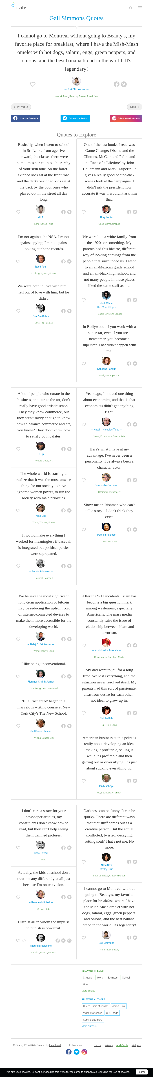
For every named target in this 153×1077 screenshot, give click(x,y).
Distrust (52, 957)
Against (44, 277)
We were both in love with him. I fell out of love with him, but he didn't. (43, 296)
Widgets (136, 1049)
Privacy (109, 1049)
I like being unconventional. (43, 668)
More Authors (89, 1030)
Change (116, 228)
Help (43, 864)
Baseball (48, 582)
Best (65, 97)
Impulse (35, 957)
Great (86, 989)
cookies (26, 1072)
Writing (37, 742)
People (100, 318)
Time (108, 729)
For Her (44, 327)
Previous (22, 107)
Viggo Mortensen (92, 1017)
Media (121, 661)
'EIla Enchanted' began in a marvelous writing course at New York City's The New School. (43, 711)
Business (105, 797)
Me (107, 380)
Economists (119, 440)
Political (39, 582)
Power (51, 527)
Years (96, 440)
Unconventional (49, 692)
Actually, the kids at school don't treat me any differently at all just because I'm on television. (43, 882)
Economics (106, 440)
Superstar (114, 380)
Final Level (55, 1049)
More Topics (88, 995)
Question (112, 661)
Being (38, 692)
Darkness (103, 880)
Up (103, 729)
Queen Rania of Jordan (95, 1010)
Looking (36, 277)
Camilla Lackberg (92, 1024)
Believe (44, 655)
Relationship (100, 661)
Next (133, 107)
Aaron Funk (118, 1010)
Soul (95, 880)
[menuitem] (97, 1050)
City (52, 742)
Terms (97, 1049)
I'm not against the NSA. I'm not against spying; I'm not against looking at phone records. (43, 247)
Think (104, 545)
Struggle (87, 982)
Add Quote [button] (122, 1049)
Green (82, 97)
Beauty (73, 97)
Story (114, 545)
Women (43, 527)
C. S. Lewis (112, 1017)
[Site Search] (130, 8)
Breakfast (92, 97)
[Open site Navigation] (140, 8)
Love (37, 327)
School (44, 228)
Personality (114, 496)
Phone (52, 277)
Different (109, 318)
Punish (43, 957)
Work (101, 380)
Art (50, 465)
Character (103, 496)
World (58, 97)
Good (101, 228)
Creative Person (117, 880)
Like (32, 692)
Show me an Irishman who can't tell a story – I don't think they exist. (109, 515)
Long (37, 228)
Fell (51, 327)
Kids (50, 228)
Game (108, 228)
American (116, 797)
